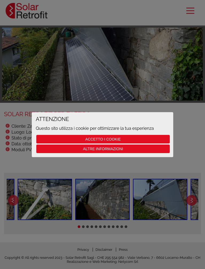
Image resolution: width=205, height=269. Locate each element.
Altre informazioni (103, 149)
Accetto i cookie (103, 139)
